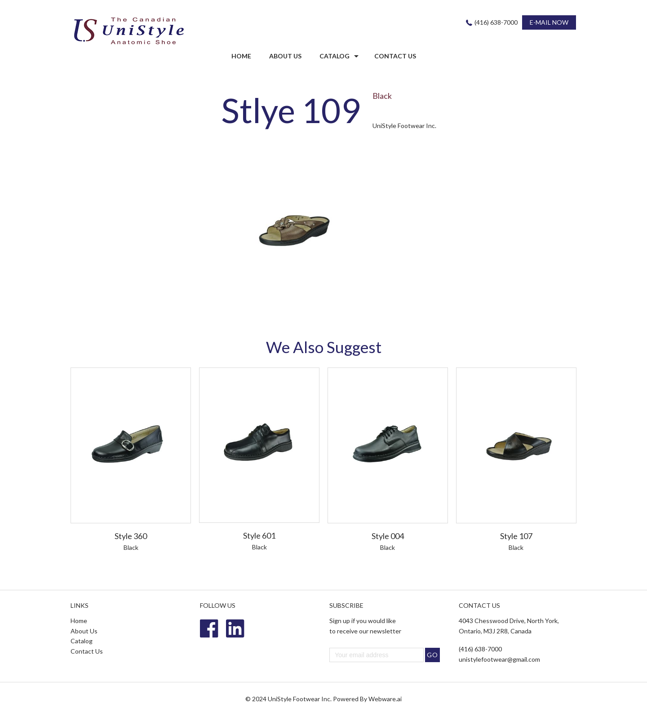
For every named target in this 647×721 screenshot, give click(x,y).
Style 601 (259, 535)
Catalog (334, 56)
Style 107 (516, 536)
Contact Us (87, 651)
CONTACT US (395, 56)
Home (79, 620)
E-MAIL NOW (549, 22)
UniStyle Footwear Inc (299, 699)
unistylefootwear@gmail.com (499, 659)
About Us (84, 631)
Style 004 (388, 536)
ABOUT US (285, 56)
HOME (241, 56)
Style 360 (131, 536)
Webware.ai (385, 699)
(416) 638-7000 (496, 22)
